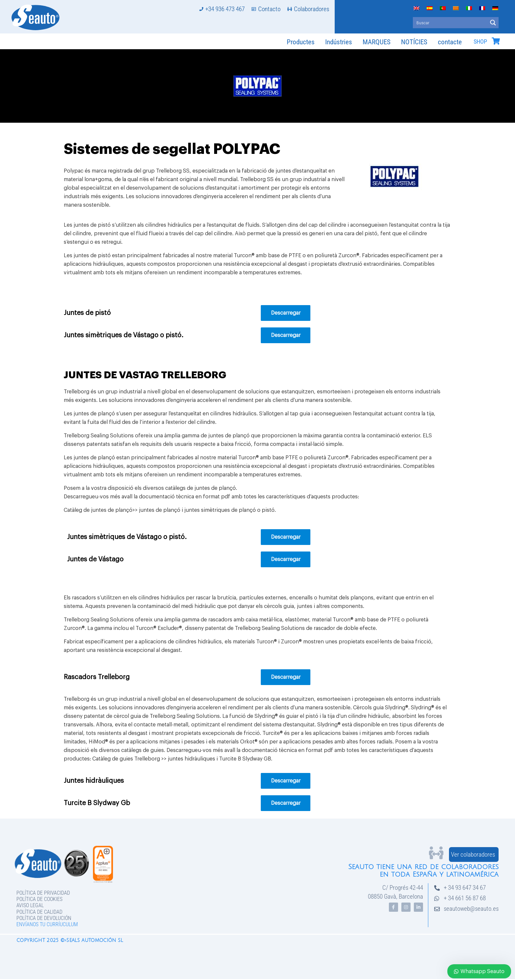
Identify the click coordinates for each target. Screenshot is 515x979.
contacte (450, 42)
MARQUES (377, 42)
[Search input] (450, 23)
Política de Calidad (39, 912)
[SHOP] (495, 41)
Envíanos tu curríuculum (47, 924)
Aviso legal (30, 905)
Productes (301, 42)
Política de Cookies (39, 899)
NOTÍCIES (414, 42)
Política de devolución (43, 918)
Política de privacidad (43, 893)
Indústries (338, 42)
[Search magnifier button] (493, 22)
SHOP (480, 41)
